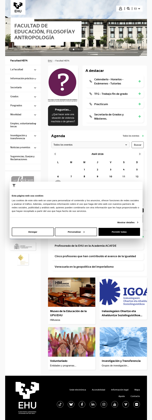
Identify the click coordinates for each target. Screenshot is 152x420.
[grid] (97, 180)
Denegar (32, 231)
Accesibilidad (98, 390)
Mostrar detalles (126, 222)
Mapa (137, 390)
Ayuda (121, 396)
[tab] (73, 49)
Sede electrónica (77, 390)
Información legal (120, 390)
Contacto (135, 396)
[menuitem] (137, 9)
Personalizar (76, 231)
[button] (133, 136)
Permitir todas (119, 231)
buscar (137, 144)
